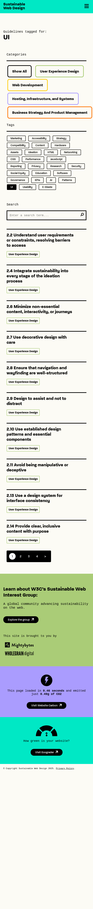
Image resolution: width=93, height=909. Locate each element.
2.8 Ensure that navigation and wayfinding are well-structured (37, 370)
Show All (19, 71)
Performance (33, 159)
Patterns (67, 180)
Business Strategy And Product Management (49, 112)
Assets (14, 152)
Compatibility (18, 145)
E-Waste (47, 187)
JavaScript (56, 159)
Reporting (16, 166)
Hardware (60, 145)
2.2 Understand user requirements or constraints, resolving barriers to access (40, 240)
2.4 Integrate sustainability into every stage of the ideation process (37, 276)
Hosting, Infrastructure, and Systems (43, 99)
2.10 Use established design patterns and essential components (34, 434)
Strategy (61, 138)
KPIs (37, 180)
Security (76, 166)
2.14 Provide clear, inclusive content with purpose (33, 529)
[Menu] (86, 6)
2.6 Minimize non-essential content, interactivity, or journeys (39, 309)
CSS (13, 159)
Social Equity (18, 173)
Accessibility (39, 138)
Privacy (36, 166)
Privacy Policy (65, 768)
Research (56, 166)
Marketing (16, 138)
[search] (82, 214)
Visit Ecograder (44, 752)
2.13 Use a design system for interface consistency (34, 498)
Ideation (33, 152)
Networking (70, 152)
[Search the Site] (46, 215)
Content (40, 145)
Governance (18, 180)
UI (12, 187)
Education (41, 173)
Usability (27, 187)
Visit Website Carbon (44, 705)
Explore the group (19, 619)
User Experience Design (59, 71)
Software (62, 173)
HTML (51, 152)
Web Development (27, 85)
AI (51, 180)
